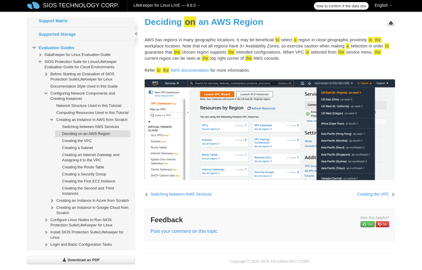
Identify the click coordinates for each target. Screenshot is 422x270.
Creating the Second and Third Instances (88, 191)
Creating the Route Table (83, 167)
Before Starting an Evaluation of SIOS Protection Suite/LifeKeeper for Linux (78, 76)
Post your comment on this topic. (184, 231)
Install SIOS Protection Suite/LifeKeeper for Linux (83, 234)
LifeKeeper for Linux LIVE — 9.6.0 (166, 5)
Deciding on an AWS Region (86, 133)
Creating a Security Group (84, 174)
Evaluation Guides (53, 47)
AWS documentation (190, 70)
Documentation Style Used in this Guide (84, 86)
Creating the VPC (77, 141)
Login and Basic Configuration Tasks (77, 244)
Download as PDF (81, 260)
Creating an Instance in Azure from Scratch (89, 200)
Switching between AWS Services (90, 126)
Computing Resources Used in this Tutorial (92, 112)
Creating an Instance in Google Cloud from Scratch (88, 209)
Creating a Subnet (77, 148)
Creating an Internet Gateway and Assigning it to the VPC (90, 157)
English (383, 5)
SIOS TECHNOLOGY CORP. (81, 5)
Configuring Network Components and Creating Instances (79, 95)
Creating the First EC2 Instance (88, 181)
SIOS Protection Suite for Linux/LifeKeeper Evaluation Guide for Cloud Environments (77, 63)
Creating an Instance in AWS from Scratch (88, 119)
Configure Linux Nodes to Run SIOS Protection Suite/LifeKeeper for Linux (78, 221)
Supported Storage (57, 34)
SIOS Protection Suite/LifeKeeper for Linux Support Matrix (80, 18)
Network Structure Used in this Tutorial (88, 105)
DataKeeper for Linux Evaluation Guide (74, 54)
